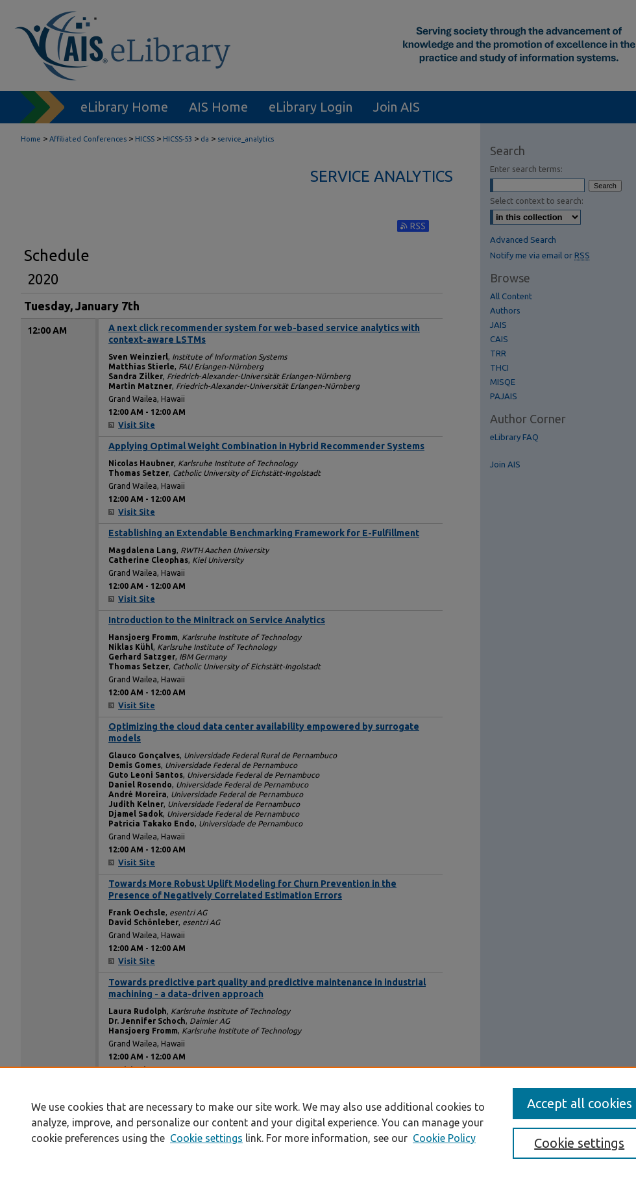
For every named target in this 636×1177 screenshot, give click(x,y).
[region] (318, 1122)
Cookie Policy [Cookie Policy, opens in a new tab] (444, 1138)
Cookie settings (206, 1138)
